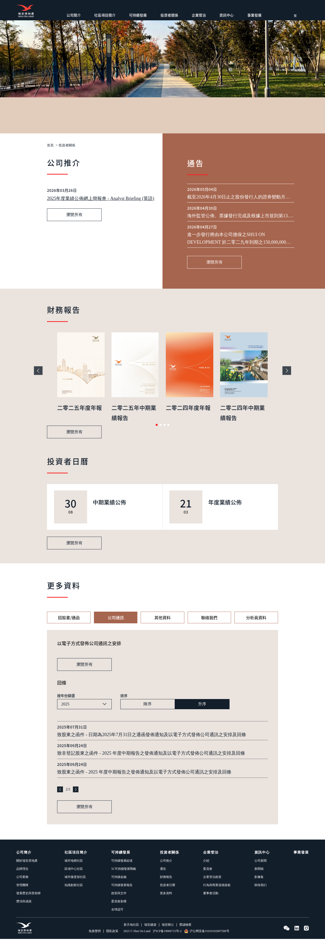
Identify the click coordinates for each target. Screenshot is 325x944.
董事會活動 (210, 898)
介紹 (206, 866)
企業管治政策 (212, 882)
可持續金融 (118, 882)
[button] (157, 430)
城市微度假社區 (75, 882)
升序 (202, 709)
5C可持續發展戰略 (123, 874)
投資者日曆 (167, 890)
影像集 (259, 882)
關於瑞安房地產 (27, 866)
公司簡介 (74, 15)
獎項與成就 (23, 906)
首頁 (50, 145)
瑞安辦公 (168, 930)
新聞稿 (259, 874)
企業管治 (199, 15)
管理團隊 (22, 890)
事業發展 (254, 15)
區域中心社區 (73, 874)
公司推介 (166, 866)
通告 (163, 874)
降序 (147, 709)
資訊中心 (226, 15)
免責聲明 (95, 936)
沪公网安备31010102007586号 (206, 936)
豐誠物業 (185, 930)
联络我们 (260, 890)
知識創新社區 (73, 890)
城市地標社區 (73, 866)
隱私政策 (112, 936)
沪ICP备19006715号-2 (167, 936)
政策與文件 (118, 898)
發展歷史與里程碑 (28, 898)
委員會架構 (118, 906)
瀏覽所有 (74, 257)
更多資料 (166, 898)
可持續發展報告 (122, 890)
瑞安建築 (150, 930)
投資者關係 (169, 15)
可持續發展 (138, 15)
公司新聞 (260, 866)
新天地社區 (131, 930)
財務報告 (166, 882)
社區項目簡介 (105, 15)
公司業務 (22, 882)
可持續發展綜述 (122, 866)
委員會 (207, 874)
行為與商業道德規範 (217, 890)
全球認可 (117, 914)
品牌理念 (22, 874)
